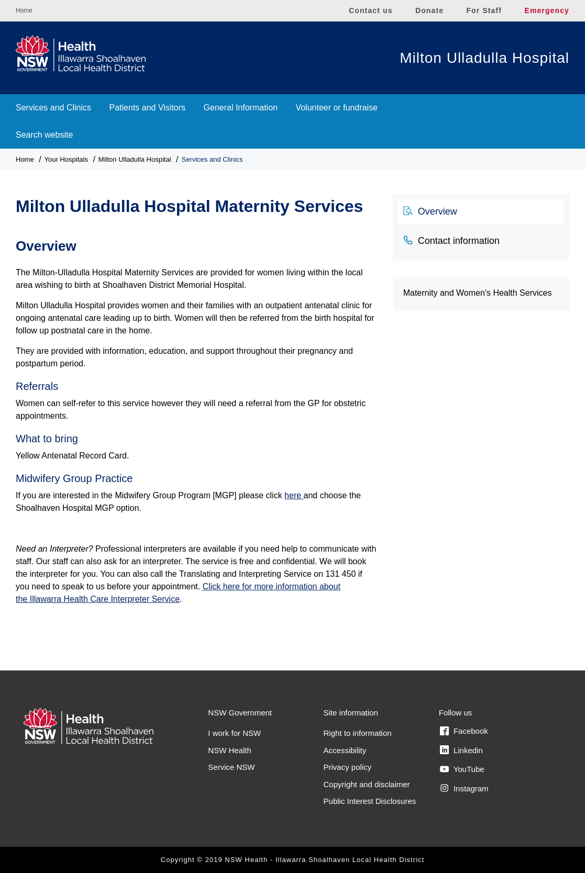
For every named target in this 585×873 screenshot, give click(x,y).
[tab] (481, 212)
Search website (44, 134)
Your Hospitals (66, 159)
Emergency (546, 10)
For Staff (484, 10)
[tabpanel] (196, 426)
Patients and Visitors (147, 107)
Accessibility (345, 750)
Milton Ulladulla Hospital (484, 58)
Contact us (371, 10)
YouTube (462, 769)
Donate (429, 10)
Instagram (464, 788)
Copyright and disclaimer (367, 784)
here (293, 495)
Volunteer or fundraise (336, 107)
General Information (241, 107)
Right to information (358, 733)
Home (24, 10)
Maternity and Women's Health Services (477, 292)
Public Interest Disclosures (370, 801)
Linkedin (461, 750)
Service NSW (231, 767)
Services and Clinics (53, 107)
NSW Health (229, 750)
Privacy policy (348, 767)
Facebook (464, 731)
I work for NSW (234, 733)
